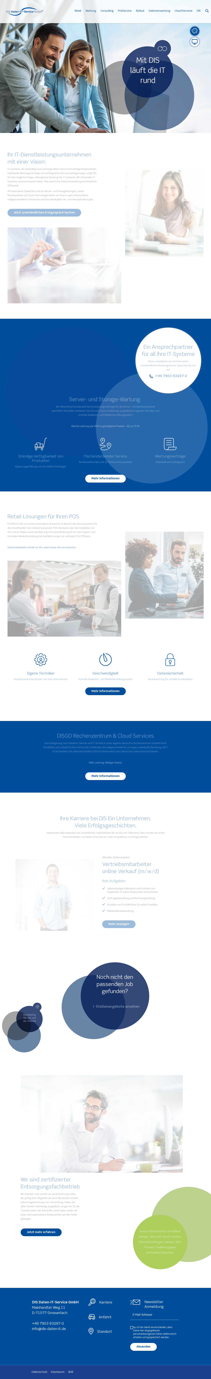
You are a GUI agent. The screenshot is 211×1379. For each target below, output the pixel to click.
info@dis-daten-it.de (49, 1329)
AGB (70, 1372)
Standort (104, 1332)
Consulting (109, 12)
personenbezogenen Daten (147, 1334)
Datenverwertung (161, 12)
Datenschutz (39, 1372)
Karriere (105, 1302)
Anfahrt (105, 1317)
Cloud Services (185, 12)
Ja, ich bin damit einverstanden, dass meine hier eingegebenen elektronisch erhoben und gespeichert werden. (154, 1332)
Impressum (57, 1372)
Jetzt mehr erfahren (41, 1232)
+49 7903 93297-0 (48, 1324)
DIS (201, 12)
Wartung (93, 12)
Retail (80, 12)
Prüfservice (127, 12)
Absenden (143, 1346)
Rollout (142, 12)
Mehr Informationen (105, 478)
